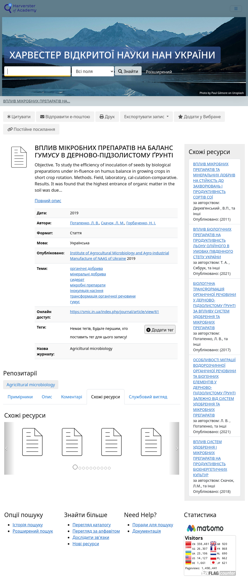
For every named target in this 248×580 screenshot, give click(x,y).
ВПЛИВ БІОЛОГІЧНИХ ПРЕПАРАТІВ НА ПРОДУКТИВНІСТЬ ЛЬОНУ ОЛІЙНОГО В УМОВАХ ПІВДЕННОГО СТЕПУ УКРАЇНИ (213, 243)
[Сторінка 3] (83, 468)
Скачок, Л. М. (112, 222)
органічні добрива (86, 268)
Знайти (128, 71)
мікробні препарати (88, 284)
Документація (146, 531)
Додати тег (160, 330)
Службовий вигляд (148, 397)
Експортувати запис (145, 117)
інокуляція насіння (87, 290)
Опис (47, 397)
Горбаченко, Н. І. (141, 222)
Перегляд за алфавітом (96, 531)
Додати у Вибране (199, 116)
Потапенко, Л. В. (84, 222)
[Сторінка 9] (105, 468)
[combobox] (37, 71)
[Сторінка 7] (98, 468)
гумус (75, 301)
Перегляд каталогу (92, 525)
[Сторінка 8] (102, 468)
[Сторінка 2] (80, 468)
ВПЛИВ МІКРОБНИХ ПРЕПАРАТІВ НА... (36, 100)
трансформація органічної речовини (103, 296)
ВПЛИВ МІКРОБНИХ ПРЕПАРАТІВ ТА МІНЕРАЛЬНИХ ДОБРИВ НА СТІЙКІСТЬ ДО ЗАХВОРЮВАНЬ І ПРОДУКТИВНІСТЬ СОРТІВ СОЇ (214, 180)
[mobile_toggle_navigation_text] (236, 9)
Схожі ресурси (105, 397)
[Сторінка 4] (87, 468)
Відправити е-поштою (65, 116)
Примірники (20, 397)
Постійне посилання (31, 129)
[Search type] (93, 71)
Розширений (159, 72)
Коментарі (71, 397)
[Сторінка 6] (94, 468)
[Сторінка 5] (91, 468)
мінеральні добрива (88, 273)
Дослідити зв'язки (91, 537)
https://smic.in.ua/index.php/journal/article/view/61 (114, 311)
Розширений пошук (33, 531)
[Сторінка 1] (75, 467)
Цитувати (19, 116)
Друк (107, 116)
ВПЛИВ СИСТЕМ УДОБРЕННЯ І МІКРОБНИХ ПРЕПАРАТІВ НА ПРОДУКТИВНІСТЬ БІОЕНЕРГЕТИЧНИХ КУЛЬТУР (210, 458)
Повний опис (48, 201)
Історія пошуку (28, 525)
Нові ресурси (86, 544)
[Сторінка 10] (109, 468)
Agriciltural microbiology (31, 385)
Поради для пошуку (152, 525)
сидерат (77, 279)
